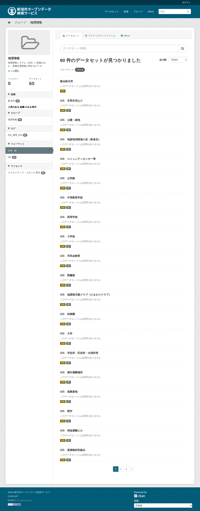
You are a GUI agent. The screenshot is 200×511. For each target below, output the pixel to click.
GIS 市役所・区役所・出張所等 (79, 353)
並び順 (162, 59)
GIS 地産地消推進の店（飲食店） (80, 139)
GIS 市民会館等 (70, 256)
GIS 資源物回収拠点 (72, 450)
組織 (126, 11)
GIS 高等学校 (69, 217)
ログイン (186, 2)
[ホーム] (9, 22)
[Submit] (188, 11)
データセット (112, 11)
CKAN (139, 496)
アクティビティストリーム (100, 35)
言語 (136, 500)
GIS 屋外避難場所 (71, 372)
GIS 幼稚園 (67, 314)
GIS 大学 (66, 333)
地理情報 (36, 22)
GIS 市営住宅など (71, 100)
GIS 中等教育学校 (71, 197)
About (151, 11)
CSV (63, 91)
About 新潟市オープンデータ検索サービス (29, 492)
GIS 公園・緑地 (70, 120)
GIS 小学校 (67, 236)
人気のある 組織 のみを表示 (22, 107)
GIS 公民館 (67, 178)
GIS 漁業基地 (69, 391)
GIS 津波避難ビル (71, 430)
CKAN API (13, 496)
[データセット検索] (175, 11)
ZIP (68, 110)
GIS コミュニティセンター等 (78, 158)
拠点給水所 (66, 81)
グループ (138, 11)
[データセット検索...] (119, 48)
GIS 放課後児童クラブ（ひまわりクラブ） (85, 294)
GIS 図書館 (67, 275)
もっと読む (13, 71)
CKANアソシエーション (20, 500)
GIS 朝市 (66, 411)
